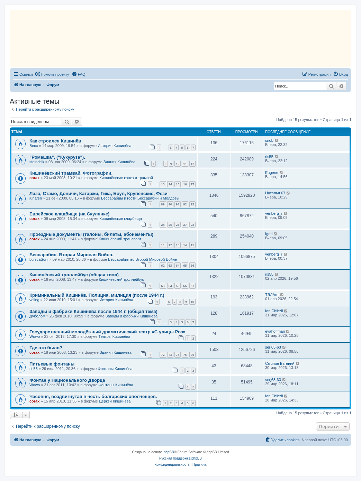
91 (177, 204)
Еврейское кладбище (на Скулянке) (69, 213)
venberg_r (273, 213)
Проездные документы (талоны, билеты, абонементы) (91, 234)
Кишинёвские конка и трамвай (126, 178)
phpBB (169, 452)
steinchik (36, 162)
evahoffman (275, 331)
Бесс (33, 146)
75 (185, 354)
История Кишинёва (114, 146)
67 (192, 286)
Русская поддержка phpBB (180, 458)
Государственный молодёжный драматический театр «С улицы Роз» (107, 331)
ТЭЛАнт (272, 295)
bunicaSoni (38, 259)
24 (162, 224)
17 (192, 184)
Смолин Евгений (280, 363)
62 (162, 265)
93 (192, 204)
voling (34, 300)
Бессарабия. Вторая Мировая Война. (71, 254)
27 (185, 224)
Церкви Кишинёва (115, 401)
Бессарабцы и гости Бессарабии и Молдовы (140, 198)
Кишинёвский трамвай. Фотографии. (70, 173)
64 (177, 265)
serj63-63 (273, 347)
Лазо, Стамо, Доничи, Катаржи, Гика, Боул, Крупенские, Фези (98, 193)
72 (162, 354)
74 (177, 354)
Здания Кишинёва (119, 162)
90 (170, 204)
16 (185, 184)
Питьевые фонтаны (51, 364)
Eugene (271, 172)
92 (185, 204)
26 (177, 224)
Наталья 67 (275, 193)
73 (170, 354)
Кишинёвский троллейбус (121, 279)
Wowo (34, 336)
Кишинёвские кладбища (120, 218)
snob (269, 140)
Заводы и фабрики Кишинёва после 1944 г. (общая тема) (93, 311)
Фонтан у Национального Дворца (67, 380)
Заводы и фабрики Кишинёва (131, 316)
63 (170, 265)
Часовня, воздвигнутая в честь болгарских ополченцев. (93, 396)
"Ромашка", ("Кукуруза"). (57, 157)
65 (185, 265)
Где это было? (45, 347)
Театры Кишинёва (114, 336)
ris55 (269, 157)
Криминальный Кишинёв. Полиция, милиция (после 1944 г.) (96, 295)
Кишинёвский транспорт (120, 239)
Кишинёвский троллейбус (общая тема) (74, 274)
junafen (35, 198)
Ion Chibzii (274, 311)
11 (185, 163)
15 (177, 184)
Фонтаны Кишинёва (115, 369)
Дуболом (37, 316)
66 (192, 265)
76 (192, 354)
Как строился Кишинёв (55, 141)
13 (162, 184)
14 (170, 184)
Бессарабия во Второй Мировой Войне (142, 259)
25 (170, 224)
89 (162, 204)
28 (192, 224)
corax (34, 178)
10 (177, 163)
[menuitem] (52, 74)
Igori (268, 234)
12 (192, 163)
